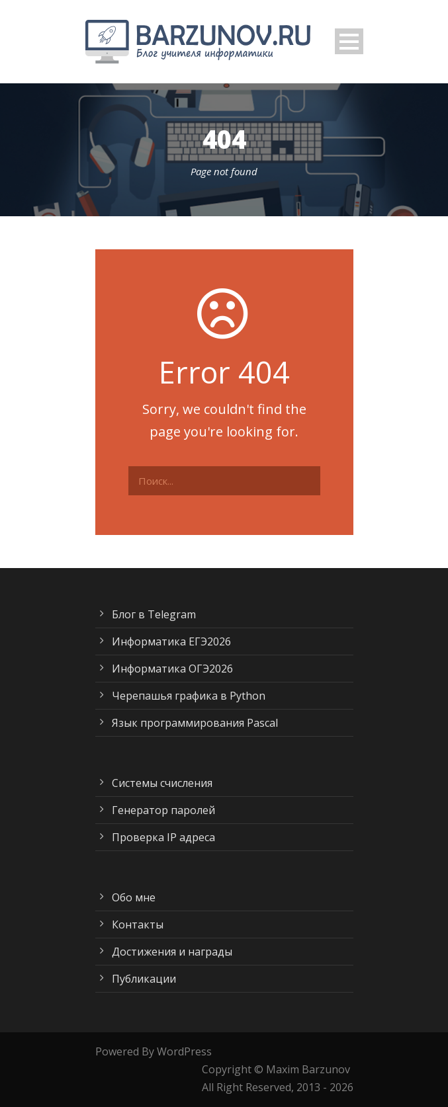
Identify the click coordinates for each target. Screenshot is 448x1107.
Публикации (144, 978)
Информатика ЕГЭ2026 (171, 641)
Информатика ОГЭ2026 (172, 668)
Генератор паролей (163, 810)
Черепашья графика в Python (188, 695)
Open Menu (349, 41)
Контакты (137, 924)
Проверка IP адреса (163, 837)
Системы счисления (162, 783)
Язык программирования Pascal (195, 723)
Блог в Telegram (154, 614)
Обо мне (134, 897)
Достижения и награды (172, 951)
